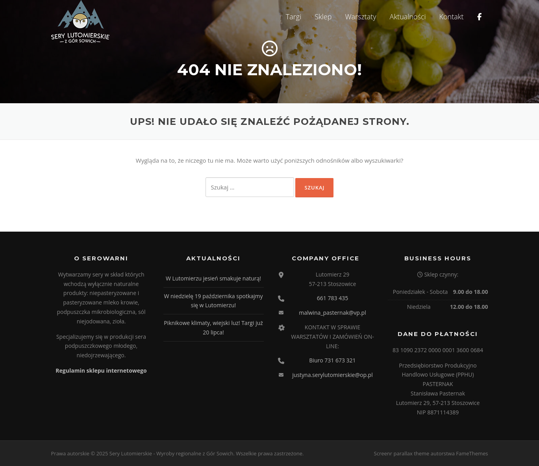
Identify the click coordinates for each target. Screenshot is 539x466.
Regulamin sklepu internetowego (101, 370)
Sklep (323, 16)
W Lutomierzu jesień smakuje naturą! (213, 278)
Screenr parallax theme (402, 453)
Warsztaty (360, 16)
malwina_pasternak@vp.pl (332, 312)
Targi (293, 16)
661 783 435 (332, 298)
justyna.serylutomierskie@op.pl (332, 375)
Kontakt (451, 16)
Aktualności (408, 16)
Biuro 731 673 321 (332, 360)
